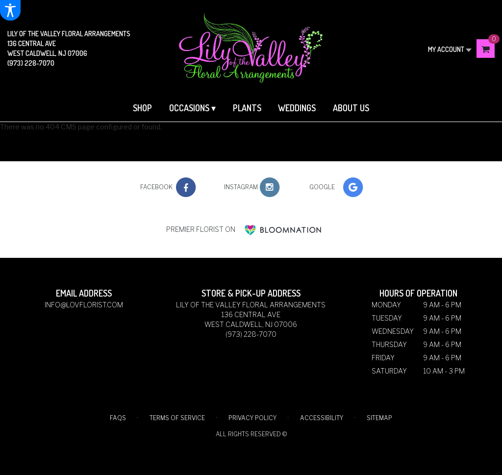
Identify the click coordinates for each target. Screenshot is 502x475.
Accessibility (321, 418)
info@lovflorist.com (84, 304)
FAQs (118, 418)
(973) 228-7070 (30, 63)
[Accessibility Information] (10, 10)
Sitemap (379, 418)
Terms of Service (177, 418)
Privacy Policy (252, 418)
